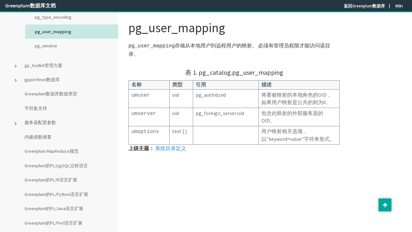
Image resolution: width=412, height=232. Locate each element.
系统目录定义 (170, 147)
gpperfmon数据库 (42, 79)
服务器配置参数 (40, 122)
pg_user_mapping (53, 31)
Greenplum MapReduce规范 (51, 151)
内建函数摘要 (38, 137)
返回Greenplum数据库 (364, 5)
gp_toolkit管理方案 (43, 65)
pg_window (46, 46)
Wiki (399, 5)
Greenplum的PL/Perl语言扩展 (53, 223)
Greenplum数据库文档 (30, 5)
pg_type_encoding (53, 17)
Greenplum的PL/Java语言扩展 (53, 208)
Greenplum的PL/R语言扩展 (50, 180)
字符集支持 (35, 108)
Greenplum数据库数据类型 (50, 94)
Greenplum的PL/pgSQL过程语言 (56, 166)
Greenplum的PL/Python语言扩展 (56, 194)
